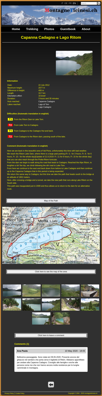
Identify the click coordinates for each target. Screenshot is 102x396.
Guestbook (68, 29)
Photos (49, 29)
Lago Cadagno (44, 107)
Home (16, 29)
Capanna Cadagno (46, 101)
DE (65, 3)
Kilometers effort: (14, 96)
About (86, 29)
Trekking (32, 29)
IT (62, 3)
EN (74, 3)
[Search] (89, 3)
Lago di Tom (43, 104)
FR (70, 3)
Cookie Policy (19, 393)
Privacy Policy (9, 393)
